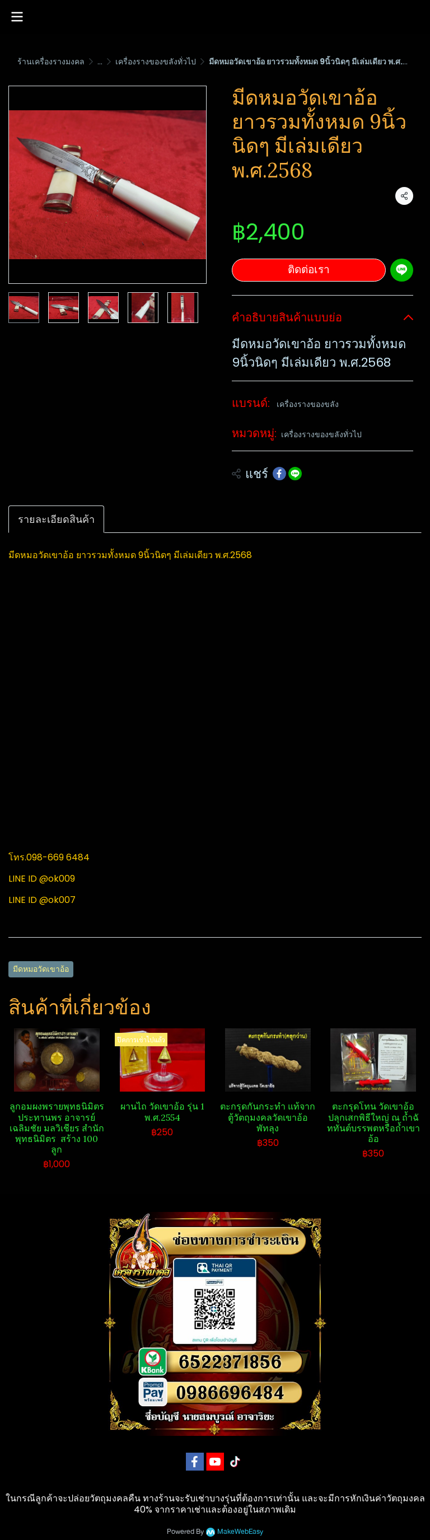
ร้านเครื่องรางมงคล (51, 61)
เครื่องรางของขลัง (308, 404)
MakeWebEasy (240, 1532)
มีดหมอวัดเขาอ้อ (41, 969)
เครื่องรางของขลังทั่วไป (155, 61)
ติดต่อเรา (309, 269)
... (99, 61)
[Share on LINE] (295, 473)
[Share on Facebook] (279, 473)
